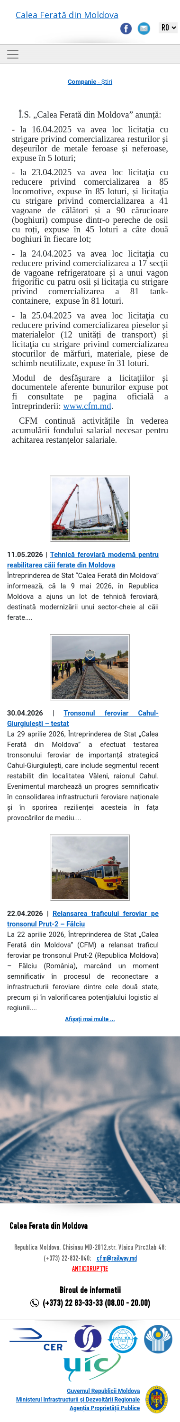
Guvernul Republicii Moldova (103, 1391)
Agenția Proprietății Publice (105, 1408)
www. (87, 406)
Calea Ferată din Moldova (67, 14)
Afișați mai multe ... (90, 1019)
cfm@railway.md (117, 1258)
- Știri (90, 81)
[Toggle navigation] (13, 54)
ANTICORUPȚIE (90, 1269)
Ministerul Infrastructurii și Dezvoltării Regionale (78, 1399)
